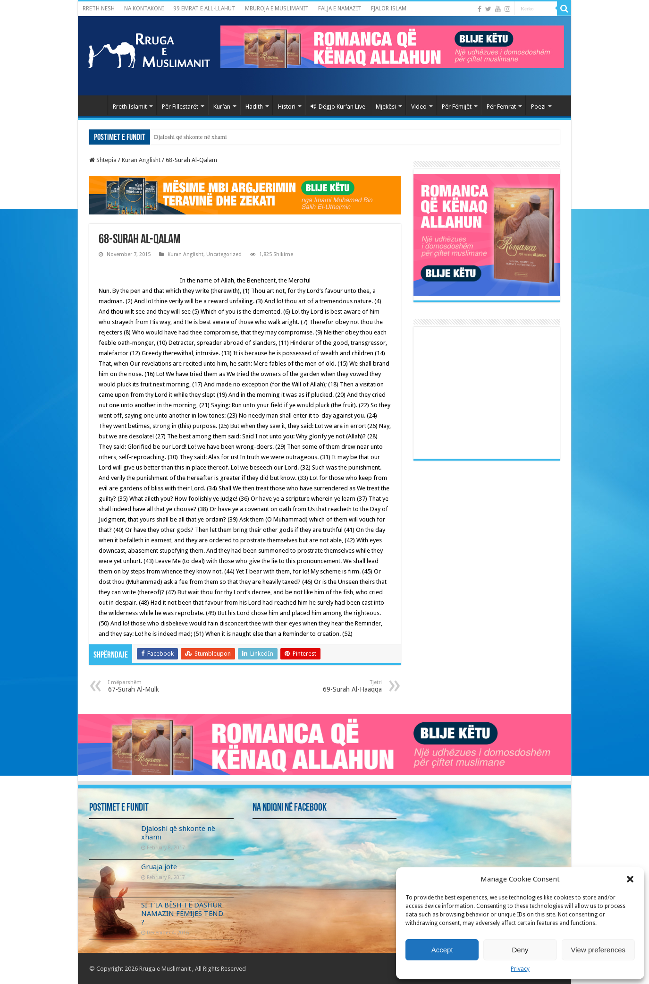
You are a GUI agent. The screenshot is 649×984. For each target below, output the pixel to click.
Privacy (520, 969)
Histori (286, 106)
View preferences (598, 950)
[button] (630, 879)
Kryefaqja (95, 105)
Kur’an (221, 106)
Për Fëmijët (457, 106)
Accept (442, 950)
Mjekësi (386, 106)
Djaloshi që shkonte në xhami (190, 136)
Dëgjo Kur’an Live (338, 106)
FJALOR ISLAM (388, 8)
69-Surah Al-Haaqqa (333, 686)
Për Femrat (501, 106)
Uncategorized (224, 254)
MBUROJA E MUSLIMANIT (277, 8)
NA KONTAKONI (144, 8)
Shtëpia (103, 159)
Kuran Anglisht (141, 159)
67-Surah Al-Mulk (156, 686)
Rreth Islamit (130, 106)
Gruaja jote (159, 867)
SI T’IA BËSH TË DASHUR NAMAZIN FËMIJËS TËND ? (182, 913)
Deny (520, 950)
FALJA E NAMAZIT (340, 8)
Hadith (254, 106)
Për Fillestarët (180, 106)
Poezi (538, 106)
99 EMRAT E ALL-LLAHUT (204, 8)
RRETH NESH (99, 8)
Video (419, 106)
